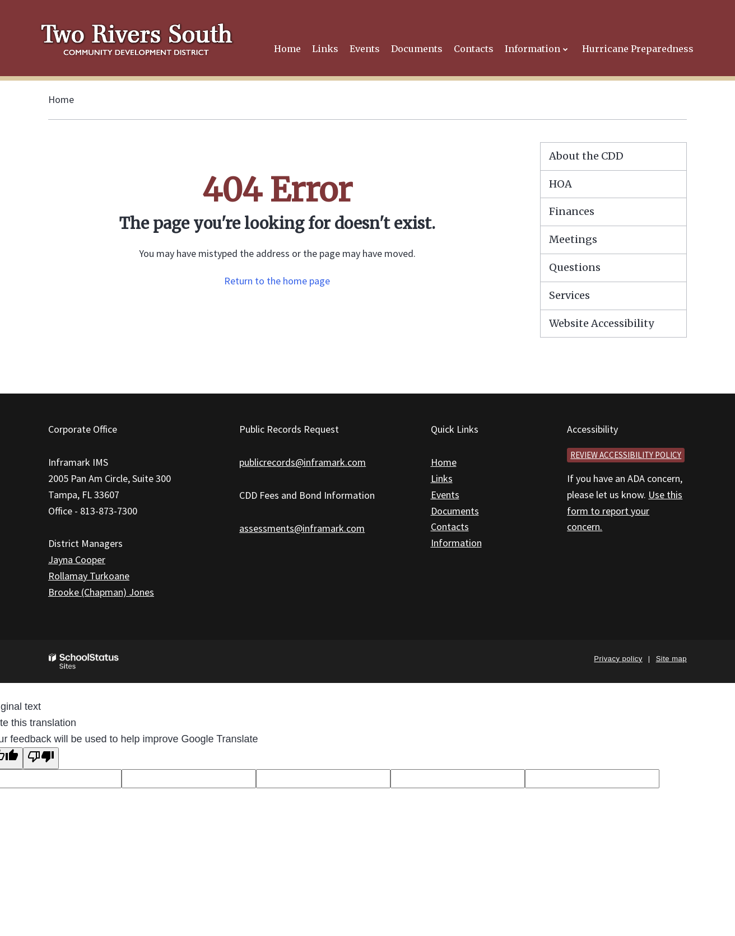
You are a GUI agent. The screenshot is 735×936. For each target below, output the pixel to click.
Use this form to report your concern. (624, 510)
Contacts (450, 526)
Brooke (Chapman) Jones (101, 592)
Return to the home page (277, 280)
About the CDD (586, 155)
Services (569, 295)
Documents (455, 510)
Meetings (573, 239)
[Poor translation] (41, 758)
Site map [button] (671, 658)
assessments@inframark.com (302, 528)
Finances (571, 211)
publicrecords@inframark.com (302, 462)
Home (61, 99)
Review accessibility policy (625, 455)
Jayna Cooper (76, 559)
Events (445, 494)
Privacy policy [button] (618, 658)
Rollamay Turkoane (88, 575)
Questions (575, 267)
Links (442, 478)
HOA (560, 183)
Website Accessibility (601, 323)
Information (456, 542)
